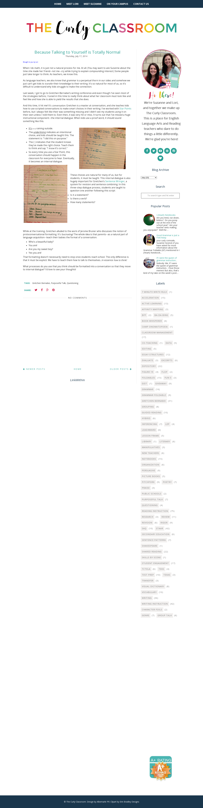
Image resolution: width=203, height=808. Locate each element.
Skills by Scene (151, 557)
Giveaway (161, 383)
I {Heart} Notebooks (166, 215)
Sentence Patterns (154, 540)
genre (145, 615)
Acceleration (150, 297)
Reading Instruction (155, 511)
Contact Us (141, 4)
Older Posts (121, 369)
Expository (149, 366)
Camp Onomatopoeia (155, 326)
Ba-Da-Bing (161, 315)
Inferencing (149, 424)
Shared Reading (152, 551)
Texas (166, 574)
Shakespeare (149, 545)
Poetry (167, 482)
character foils (152, 609)
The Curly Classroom (76, 801)
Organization (150, 464)
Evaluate (147, 360)
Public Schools (151, 493)
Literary (165, 441)
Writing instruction (155, 603)
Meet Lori (72, 4)
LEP (167, 424)
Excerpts (166, 360)
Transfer (147, 580)
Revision (147, 522)
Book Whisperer (152, 321)
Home (57, 4)
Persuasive (148, 470)
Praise (146, 487)
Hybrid (146, 418)
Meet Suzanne (92, 4)
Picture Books (151, 476)
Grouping (148, 406)
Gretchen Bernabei (41, 283)
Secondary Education (155, 534)
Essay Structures (153, 354)
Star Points (125, 108)
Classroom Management (157, 332)
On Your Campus (117, 4)
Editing (146, 348)
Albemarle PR (103, 801)
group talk (165, 615)
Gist (144, 383)
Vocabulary (149, 592)
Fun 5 (168, 377)
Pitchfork (148, 482)
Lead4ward (149, 429)
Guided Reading (151, 412)
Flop (164, 372)
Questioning (72, 283)
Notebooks (149, 458)
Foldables (148, 377)
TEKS (161, 569)
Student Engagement (155, 563)
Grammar (147, 389)
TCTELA (146, 569)
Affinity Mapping (152, 309)
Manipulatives (151, 447)
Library (146, 441)
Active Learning (152, 303)
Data (169, 343)
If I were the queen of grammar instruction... (166, 259)
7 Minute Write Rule (154, 292)
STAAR (159, 528)
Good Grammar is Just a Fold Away (167, 236)
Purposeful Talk (58, 283)
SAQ (144, 528)
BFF (144, 315)
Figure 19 (147, 372)
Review (166, 516)
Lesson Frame (150, 435)
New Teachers (150, 453)
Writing (147, 598)
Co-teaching (149, 343)
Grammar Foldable (154, 395)
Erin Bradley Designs (129, 801)
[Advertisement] (160, 666)
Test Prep (148, 574)
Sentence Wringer (115, 181)
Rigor (164, 522)
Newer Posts (34, 369)
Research (147, 516)
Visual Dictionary (153, 586)
